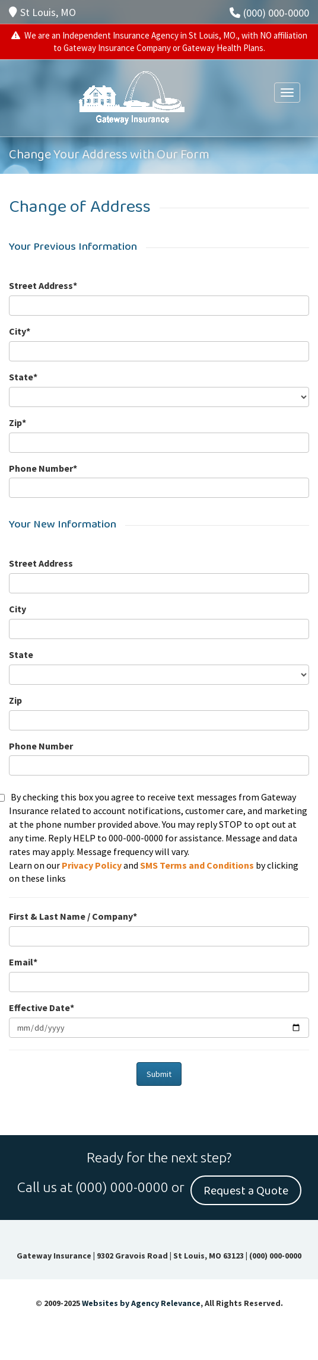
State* (23, 377)
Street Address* (43, 285)
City (17, 609)
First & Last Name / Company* (73, 916)
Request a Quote (245, 1190)
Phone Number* (43, 468)
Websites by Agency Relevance (141, 1303)
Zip (15, 700)
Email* (23, 962)
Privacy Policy (92, 865)
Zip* (17, 422)
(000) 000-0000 (269, 13)
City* (19, 331)
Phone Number (41, 746)
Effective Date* (41, 1007)
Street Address (41, 563)
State (21, 654)
